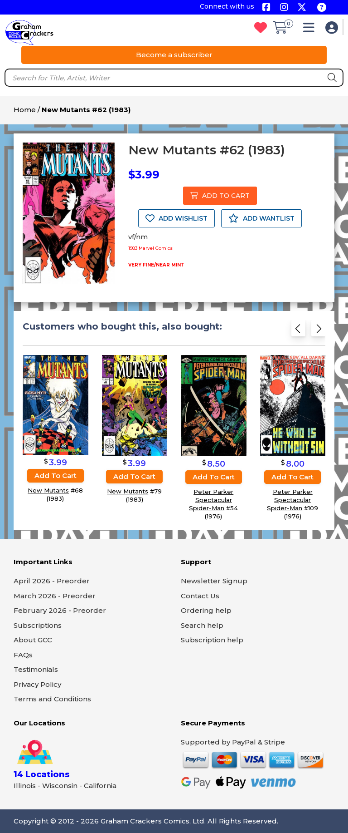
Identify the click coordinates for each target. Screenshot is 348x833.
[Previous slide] (298, 331)
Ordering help (206, 610)
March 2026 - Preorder (55, 595)
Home (25, 109)
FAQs (23, 655)
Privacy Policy (37, 684)
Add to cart (55, 475)
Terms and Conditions (52, 699)
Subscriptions (38, 625)
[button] (311, 29)
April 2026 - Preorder (52, 581)
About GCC (33, 640)
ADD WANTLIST (261, 218)
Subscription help (212, 640)
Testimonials (36, 669)
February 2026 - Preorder (60, 610)
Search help (202, 625)
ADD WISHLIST (176, 218)
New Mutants (48, 490)
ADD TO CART (220, 196)
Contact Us (200, 595)
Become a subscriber (174, 54)
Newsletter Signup (214, 581)
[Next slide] (318, 331)
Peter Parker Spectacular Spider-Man (211, 500)
